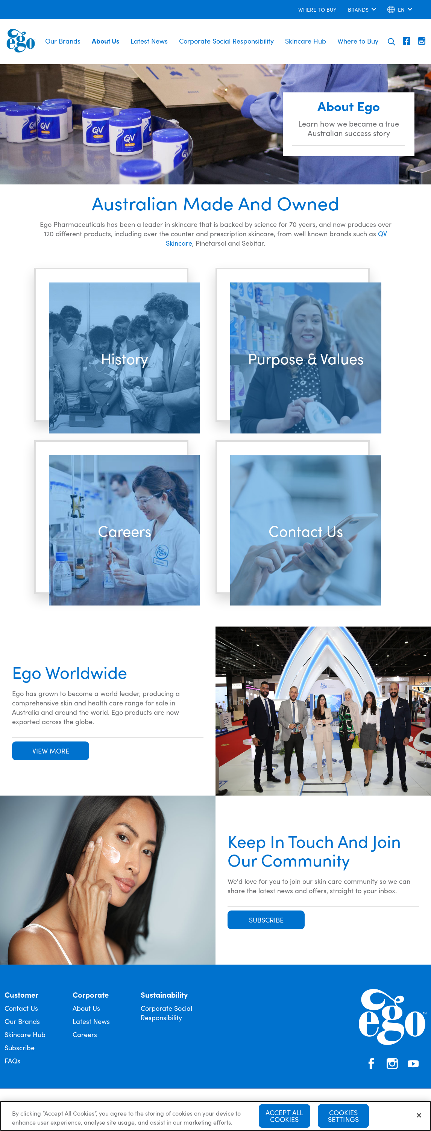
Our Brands (62, 40)
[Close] (419, 1115)
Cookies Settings (343, 1116)
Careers (85, 1034)
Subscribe (20, 1047)
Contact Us (21, 1008)
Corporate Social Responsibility (226, 40)
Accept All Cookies (285, 1116)
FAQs (12, 1060)
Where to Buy (357, 40)
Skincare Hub (305, 40)
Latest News (149, 40)
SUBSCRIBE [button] (266, 919)
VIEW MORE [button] (50, 750)
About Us (105, 40)
